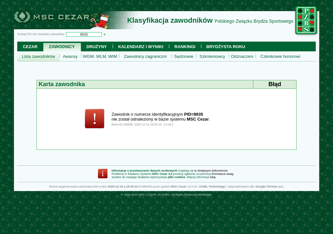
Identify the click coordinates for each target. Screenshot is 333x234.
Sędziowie (183, 56)
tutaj (212, 177)
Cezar (30, 46)
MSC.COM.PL (148, 194)
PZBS (166, 194)
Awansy (70, 56)
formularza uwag (222, 174)
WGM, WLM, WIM (100, 56)
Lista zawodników (38, 56)
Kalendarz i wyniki (140, 46)
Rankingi (185, 46)
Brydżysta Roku (225, 46)
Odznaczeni (242, 56)
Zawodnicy (62, 46)
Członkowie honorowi (280, 56)
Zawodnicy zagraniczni (145, 56)
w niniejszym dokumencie (211, 170)
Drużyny (97, 46)
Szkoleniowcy (212, 56)
